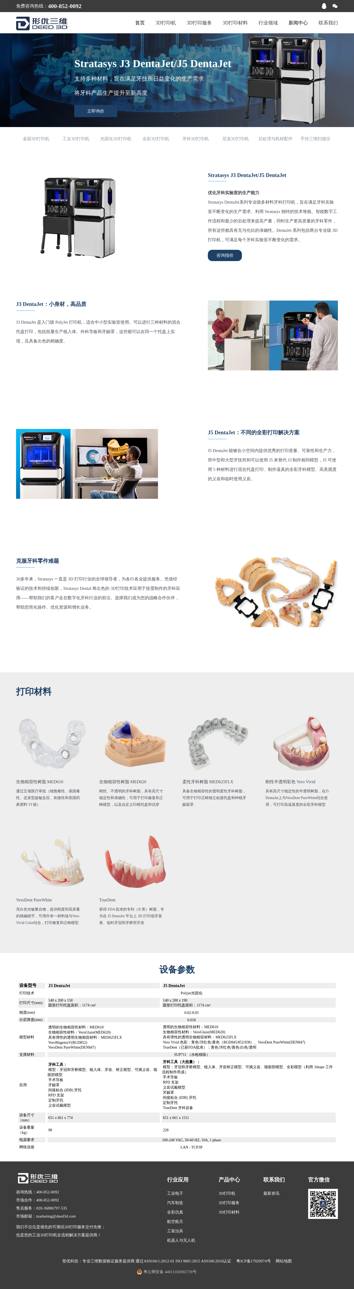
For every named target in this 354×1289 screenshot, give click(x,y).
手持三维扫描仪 (315, 138)
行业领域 (268, 23)
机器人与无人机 (181, 1240)
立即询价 (95, 111)
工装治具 (175, 1231)
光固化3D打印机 (115, 138)
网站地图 (284, 1261)
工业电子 (175, 1193)
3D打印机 (166, 23)
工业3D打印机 (75, 138)
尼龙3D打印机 (235, 138)
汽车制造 (175, 1203)
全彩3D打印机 (155, 138)
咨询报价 (225, 255)
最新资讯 (271, 1193)
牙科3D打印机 (195, 138)
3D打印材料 (235, 23)
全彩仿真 (175, 1212)
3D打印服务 (199, 23)
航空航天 (175, 1221)
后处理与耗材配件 (275, 138)
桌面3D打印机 (36, 138)
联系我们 (328, 23)
